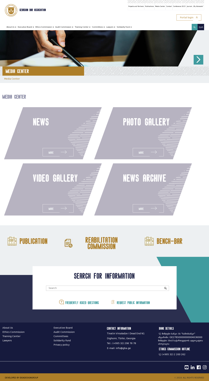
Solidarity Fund (123, 27)
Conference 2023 (179, 6)
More (57, 152)
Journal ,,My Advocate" (195, 6)
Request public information (130, 302)
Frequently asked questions (79, 302)
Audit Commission (63, 27)
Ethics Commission (43, 27)
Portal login (189, 17)
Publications (149, 6)
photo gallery (146, 122)
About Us (10, 27)
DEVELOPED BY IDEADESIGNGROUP (21, 378)
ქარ (201, 27)
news (41, 122)
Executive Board (25, 27)
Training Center (81, 27)
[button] (198, 60)
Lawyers (109, 27)
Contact (169, 6)
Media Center (160, 6)
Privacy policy (62, 344)
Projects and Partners (136, 6)
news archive (146, 178)
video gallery (54, 178)
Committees (97, 27)
